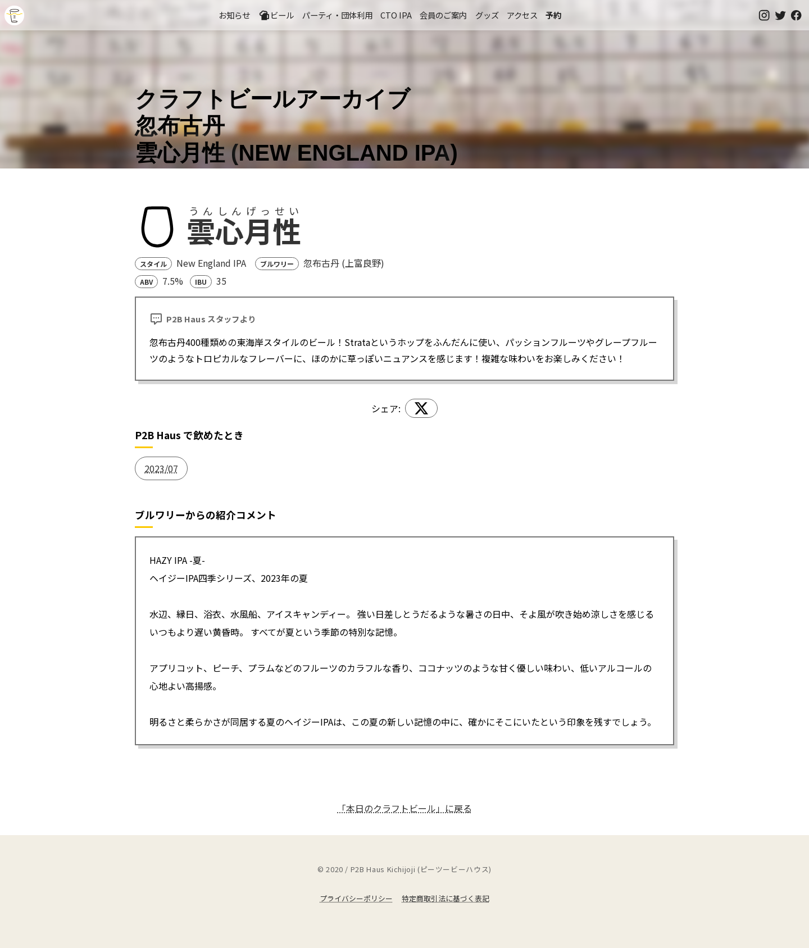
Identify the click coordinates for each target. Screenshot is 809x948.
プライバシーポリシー (356, 898)
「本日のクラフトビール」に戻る (404, 808)
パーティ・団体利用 (337, 15)
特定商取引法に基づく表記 (445, 898)
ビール (276, 15)
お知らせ (234, 15)
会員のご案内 (443, 15)
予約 (553, 15)
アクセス (522, 15)
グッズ (487, 15)
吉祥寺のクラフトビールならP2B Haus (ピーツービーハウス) (14, 15)
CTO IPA (396, 15)
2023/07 (161, 468)
